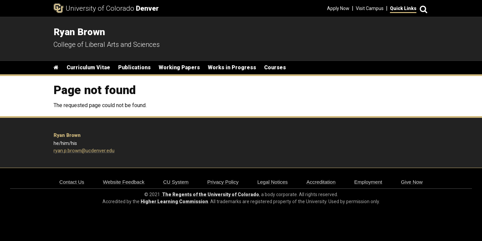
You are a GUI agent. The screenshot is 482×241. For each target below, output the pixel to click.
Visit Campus (370, 8)
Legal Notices (272, 182)
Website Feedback (124, 182)
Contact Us (71, 182)
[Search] (422, 8)
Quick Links (403, 8)
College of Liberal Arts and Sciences (107, 45)
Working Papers (179, 67)
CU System (175, 182)
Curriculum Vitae (88, 67)
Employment (368, 182)
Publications (134, 67)
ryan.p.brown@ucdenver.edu (84, 151)
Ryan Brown (67, 135)
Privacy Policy (222, 182)
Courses (275, 67)
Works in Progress (232, 67)
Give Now (412, 182)
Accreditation (321, 182)
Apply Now (338, 8)
